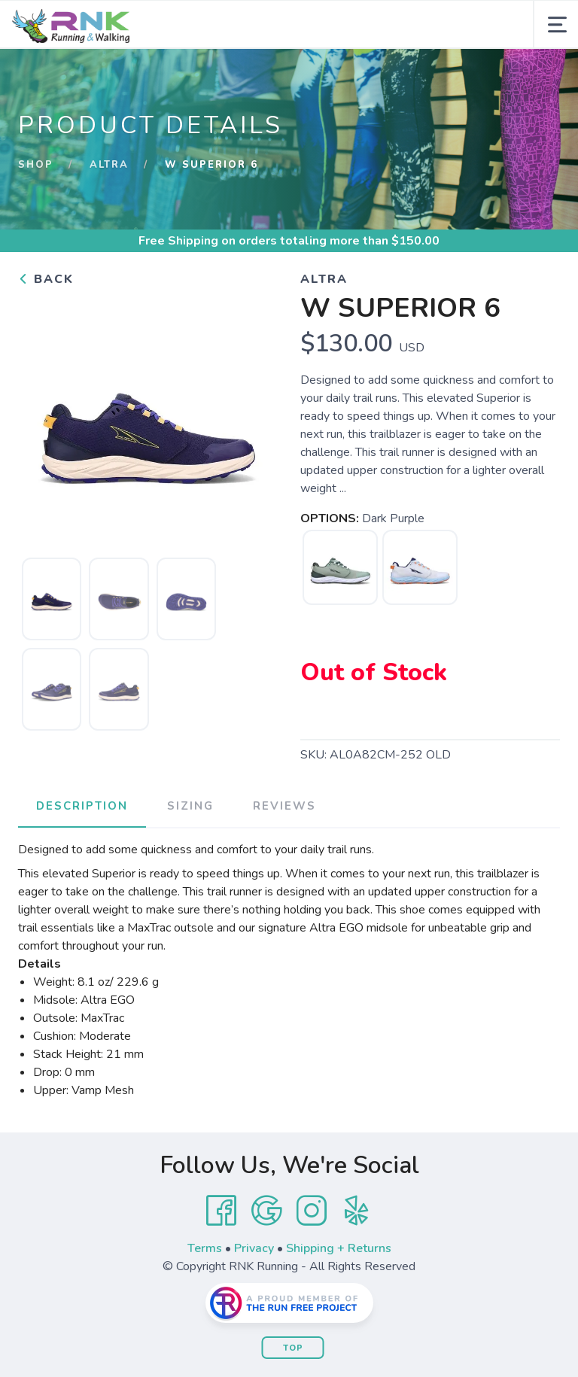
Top (293, 1348)
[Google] (266, 1210)
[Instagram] (311, 1210)
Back (46, 279)
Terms (204, 1248)
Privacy (254, 1248)
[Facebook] (221, 1210)
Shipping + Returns (338, 1248)
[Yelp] (356, 1210)
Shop (35, 165)
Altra (109, 165)
